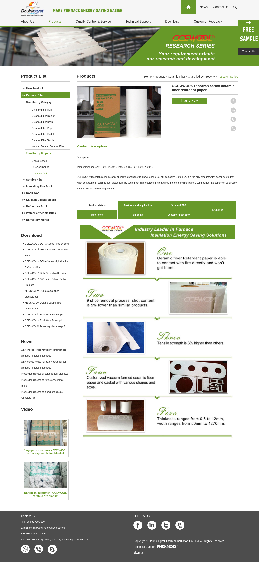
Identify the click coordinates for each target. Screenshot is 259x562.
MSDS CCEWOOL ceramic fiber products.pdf (42, 294)
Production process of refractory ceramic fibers (42, 383)
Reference (97, 214)
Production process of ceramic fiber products (44, 374)
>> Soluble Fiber (33, 179)
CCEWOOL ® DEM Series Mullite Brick (45, 273)
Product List (33, 76)
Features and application (138, 205)
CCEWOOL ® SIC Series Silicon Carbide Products (46, 282)
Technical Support (138, 21)
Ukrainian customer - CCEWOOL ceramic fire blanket (45, 494)
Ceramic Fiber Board (43, 122)
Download (172, 21)
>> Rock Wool (31, 193)
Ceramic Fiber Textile (43, 140)
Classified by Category (38, 102)
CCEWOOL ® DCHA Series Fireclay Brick (47, 243)
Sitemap (138, 552)
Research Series (40, 173)
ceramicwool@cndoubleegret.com (47, 527)
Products (55, 21)
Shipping (138, 214)
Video (27, 409)
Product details (97, 205)
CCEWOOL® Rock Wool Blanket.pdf (44, 314)
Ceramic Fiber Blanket (43, 116)
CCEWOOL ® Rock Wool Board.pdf (43, 320)
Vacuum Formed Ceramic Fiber (48, 146)
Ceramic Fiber (176, 76)
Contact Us (220, 7)
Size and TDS (178, 205)
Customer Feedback (208, 21)
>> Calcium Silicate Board (39, 199)
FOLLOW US (141, 516)
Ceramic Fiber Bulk (42, 110)
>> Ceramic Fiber (33, 95)
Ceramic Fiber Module (43, 134)
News (204, 7)
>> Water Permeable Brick (39, 213)
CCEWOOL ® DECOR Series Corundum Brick (46, 252)
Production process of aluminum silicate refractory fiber (42, 395)
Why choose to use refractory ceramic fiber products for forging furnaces (43, 353)
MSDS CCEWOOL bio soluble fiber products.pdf (43, 305)
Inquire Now (189, 100)
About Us (27, 21)
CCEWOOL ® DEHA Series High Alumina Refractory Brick (46, 264)
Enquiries (217, 210)
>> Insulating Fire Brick (37, 186)
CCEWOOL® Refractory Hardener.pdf (45, 326)
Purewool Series (40, 167)
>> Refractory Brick (35, 206)
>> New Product (32, 88)
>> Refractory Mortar (35, 219)
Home (148, 76)
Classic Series (39, 161)
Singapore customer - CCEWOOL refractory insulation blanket (45, 452)
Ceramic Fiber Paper (43, 128)
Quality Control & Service (93, 21)
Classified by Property (38, 153)
